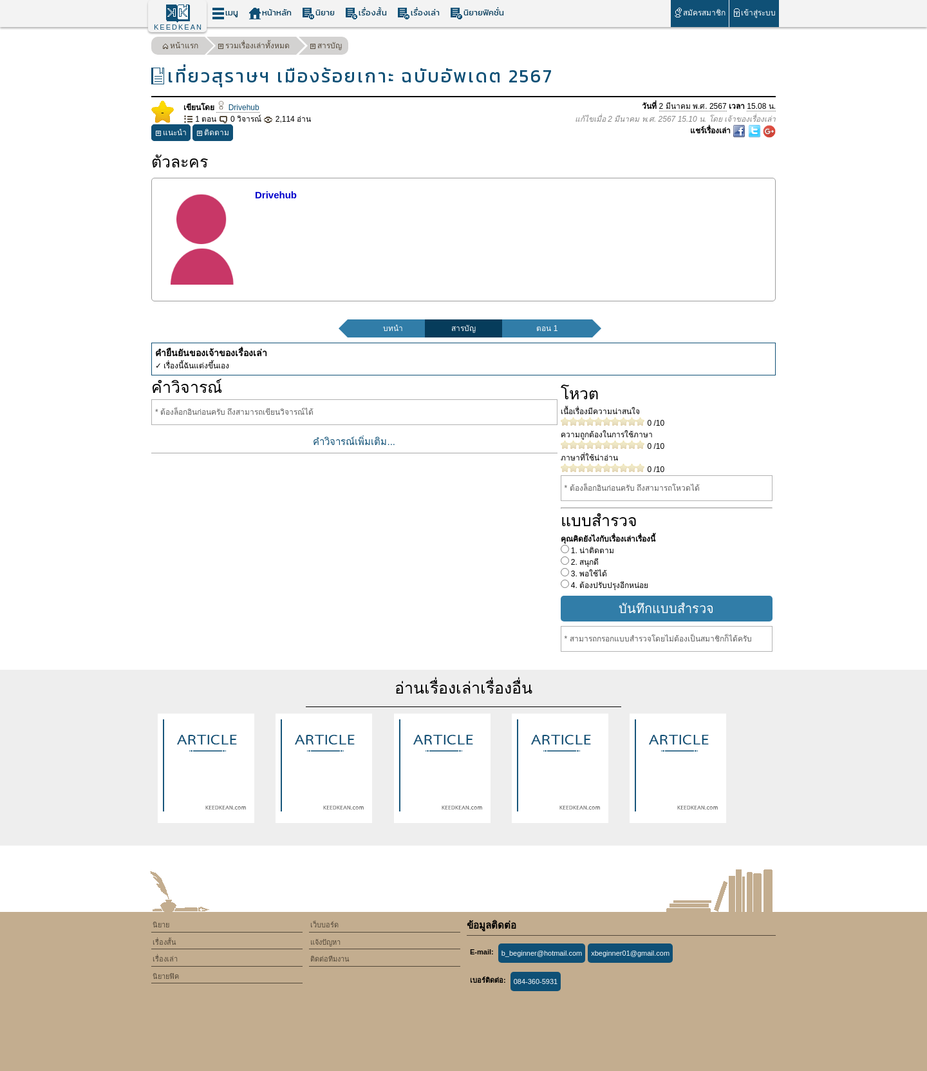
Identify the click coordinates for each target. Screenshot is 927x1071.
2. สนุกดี (584, 562)
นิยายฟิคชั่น (477, 13)
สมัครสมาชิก (699, 12)
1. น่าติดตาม (592, 550)
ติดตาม (212, 134)
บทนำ (393, 328)
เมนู (225, 13)
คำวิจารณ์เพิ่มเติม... (354, 441)
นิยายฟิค (166, 976)
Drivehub (237, 107)
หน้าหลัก (270, 13)
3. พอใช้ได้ (588, 573)
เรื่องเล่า (418, 13)
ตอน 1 (546, 328)
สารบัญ (326, 47)
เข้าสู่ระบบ (754, 12)
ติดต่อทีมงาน (330, 959)
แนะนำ (171, 134)
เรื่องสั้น (366, 13)
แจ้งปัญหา (325, 942)
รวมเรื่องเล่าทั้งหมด (254, 47)
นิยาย (318, 13)
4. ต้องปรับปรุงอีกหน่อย (609, 585)
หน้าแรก (180, 47)
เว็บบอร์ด (324, 925)
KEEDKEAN (178, 27)
